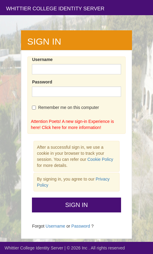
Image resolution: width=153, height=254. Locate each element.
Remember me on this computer (65, 107)
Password (42, 82)
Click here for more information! (71, 127)
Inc (85, 248)
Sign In (76, 205)
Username (42, 59)
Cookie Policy (100, 159)
